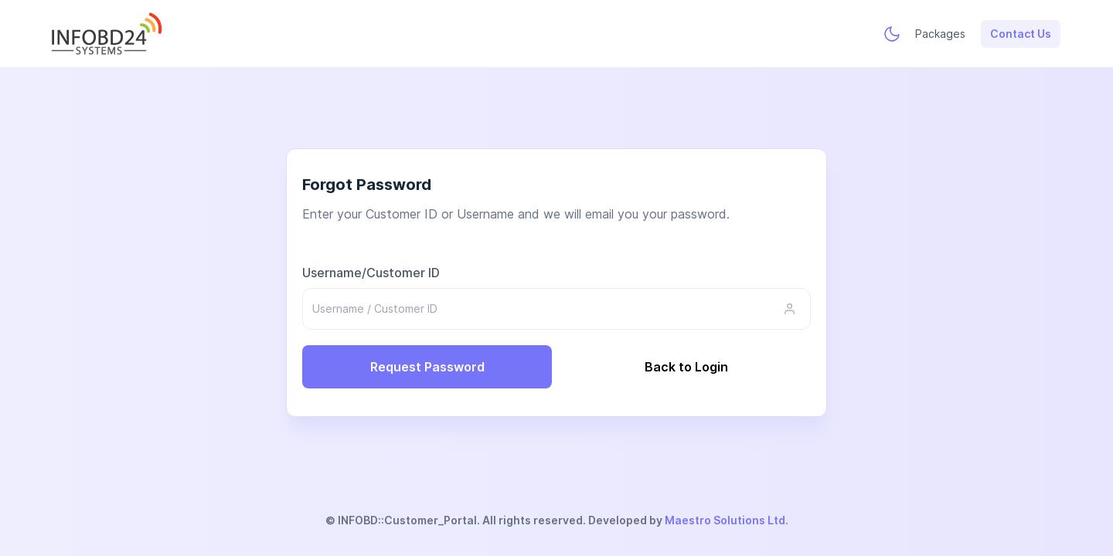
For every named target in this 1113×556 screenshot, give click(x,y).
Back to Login (686, 366)
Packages (940, 32)
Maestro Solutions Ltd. (726, 520)
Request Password (427, 366)
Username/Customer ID (371, 272)
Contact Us (1020, 32)
